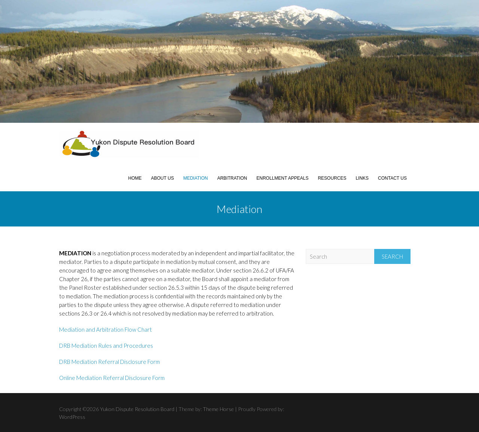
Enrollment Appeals (282, 178)
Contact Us (392, 178)
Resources (332, 178)
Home (135, 178)
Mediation (195, 178)
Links (362, 178)
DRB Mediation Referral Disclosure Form (109, 361)
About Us (162, 178)
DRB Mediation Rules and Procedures (106, 345)
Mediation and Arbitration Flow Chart (105, 329)
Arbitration (232, 178)
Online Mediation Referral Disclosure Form (112, 377)
